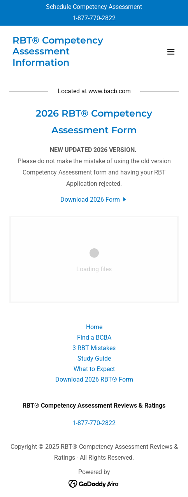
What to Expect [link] (94, 369)
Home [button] (94, 327)
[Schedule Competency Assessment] (94, 7)
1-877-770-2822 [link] (94, 18)
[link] (68, 63)
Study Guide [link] (94, 358)
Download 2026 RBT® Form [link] (94, 379)
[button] (171, 51)
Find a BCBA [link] (94, 337)
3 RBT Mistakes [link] (94, 348)
